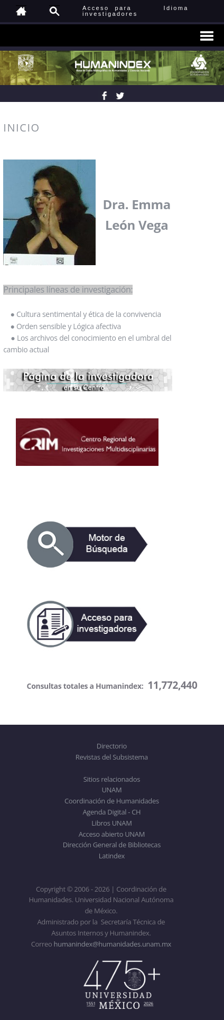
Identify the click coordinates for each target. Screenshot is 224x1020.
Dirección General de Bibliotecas (112, 844)
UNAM (111, 789)
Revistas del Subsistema (112, 757)
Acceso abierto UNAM (112, 834)
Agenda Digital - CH (111, 812)
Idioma (188, 8)
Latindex (112, 855)
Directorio (112, 746)
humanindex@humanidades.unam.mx (113, 944)
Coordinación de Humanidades (111, 801)
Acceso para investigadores (110, 11)
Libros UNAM (111, 823)
